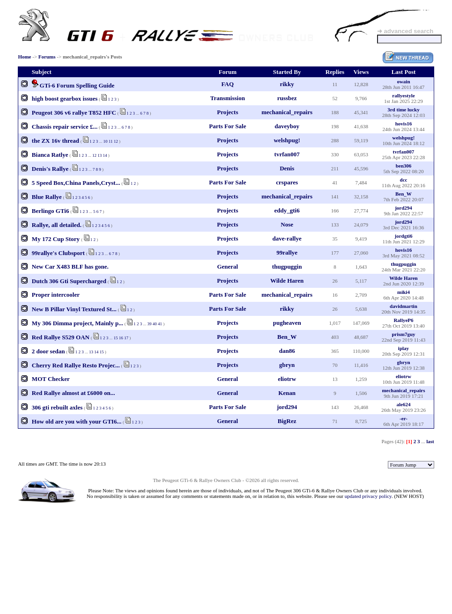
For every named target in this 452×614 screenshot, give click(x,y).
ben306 (404, 165)
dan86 (287, 350)
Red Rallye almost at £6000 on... (73, 392)
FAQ (228, 84)
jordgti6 (404, 236)
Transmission (227, 98)
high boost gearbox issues (65, 98)
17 (126, 338)
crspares (287, 182)
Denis (287, 168)
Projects (227, 112)
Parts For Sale (227, 126)
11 (111, 141)
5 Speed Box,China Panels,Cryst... (76, 182)
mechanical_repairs (286, 112)
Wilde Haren (287, 280)
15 (116, 338)
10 (106, 141)
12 (116, 141)
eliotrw (287, 378)
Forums (47, 56)
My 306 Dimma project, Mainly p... (77, 323)
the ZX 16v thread (55, 140)
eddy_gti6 (287, 210)
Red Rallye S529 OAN (60, 337)
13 (99, 155)
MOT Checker (51, 378)
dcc (404, 180)
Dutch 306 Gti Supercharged (69, 281)
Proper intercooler (56, 294)
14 (105, 155)
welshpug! (287, 140)
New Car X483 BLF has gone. (70, 266)
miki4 (403, 292)
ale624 (403, 404)
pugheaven (287, 322)
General (227, 266)
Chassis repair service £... (64, 126)
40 (155, 324)
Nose (287, 224)
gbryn (287, 364)
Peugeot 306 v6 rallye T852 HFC (74, 112)
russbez (287, 98)
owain (403, 81)
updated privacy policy (368, 496)
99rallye (286, 252)
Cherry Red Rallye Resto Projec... (76, 365)
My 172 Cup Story (56, 238)
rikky (287, 84)
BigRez (287, 420)
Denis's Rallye (50, 168)
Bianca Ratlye (50, 154)
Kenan (287, 392)
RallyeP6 (403, 320)
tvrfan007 (287, 154)
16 (121, 338)
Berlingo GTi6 (50, 210)
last (430, 441)
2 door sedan (48, 351)
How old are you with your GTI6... (76, 421)
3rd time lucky (403, 109)
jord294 (403, 208)
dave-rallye (287, 238)
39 (149, 324)
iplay (403, 348)
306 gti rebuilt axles (57, 407)
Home (24, 56)
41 (160, 324)
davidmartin (403, 306)
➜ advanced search (405, 31)
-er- (404, 418)
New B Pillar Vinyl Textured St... (74, 309)
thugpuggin (287, 266)
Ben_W (403, 194)
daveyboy (286, 126)
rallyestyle (403, 95)
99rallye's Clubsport (58, 252)
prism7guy (403, 334)
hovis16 (403, 123)
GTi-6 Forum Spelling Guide (77, 85)
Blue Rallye (47, 196)
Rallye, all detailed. (57, 224)
